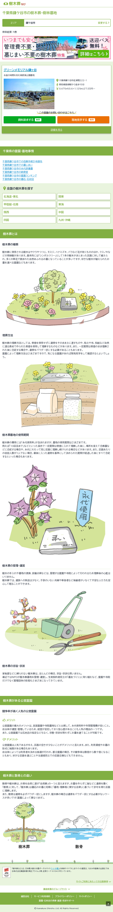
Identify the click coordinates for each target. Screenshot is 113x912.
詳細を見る (56, 130)
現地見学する (83, 119)
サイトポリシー (85, 896)
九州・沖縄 (64, 220)
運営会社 (25, 896)
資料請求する (29, 119)
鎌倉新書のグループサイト (55, 889)
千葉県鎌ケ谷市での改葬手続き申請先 (22, 161)
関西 (6, 212)
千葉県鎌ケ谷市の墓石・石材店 (18, 179)
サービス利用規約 (42, 896)
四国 (6, 220)
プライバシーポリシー (64, 896)
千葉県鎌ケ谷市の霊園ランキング (19, 175)
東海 (61, 204)
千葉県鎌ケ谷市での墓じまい (17, 165)
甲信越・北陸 (11, 204)
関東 (61, 196)
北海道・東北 (11, 196)
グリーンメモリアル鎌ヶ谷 (20, 69)
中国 (61, 212)
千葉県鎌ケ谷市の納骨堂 (15, 172)
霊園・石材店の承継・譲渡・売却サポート (56, 901)
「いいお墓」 (55, 868)
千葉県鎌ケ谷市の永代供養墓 (17, 168)
